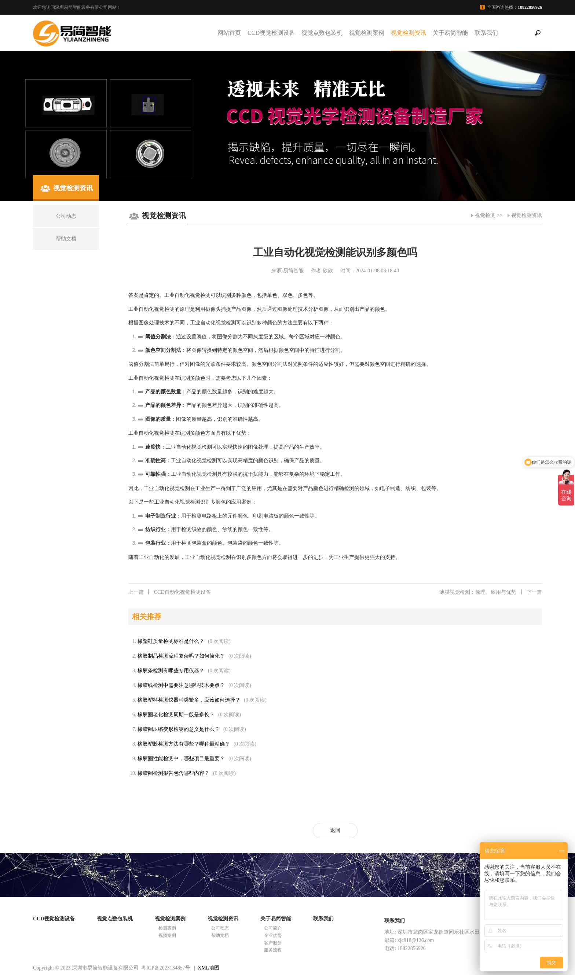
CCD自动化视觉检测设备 (169, 592)
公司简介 (273, 928)
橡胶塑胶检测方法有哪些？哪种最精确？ (184, 744)
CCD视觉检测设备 (271, 33)
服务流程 (273, 950)
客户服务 (273, 942)
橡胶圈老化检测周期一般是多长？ (176, 714)
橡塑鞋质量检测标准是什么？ (171, 641)
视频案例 (167, 935)
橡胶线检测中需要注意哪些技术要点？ (181, 685)
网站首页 (229, 33)
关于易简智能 (450, 33)
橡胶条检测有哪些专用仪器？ (171, 670)
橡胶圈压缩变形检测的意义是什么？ (179, 729)
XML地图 (208, 968)
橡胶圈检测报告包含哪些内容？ (173, 773)
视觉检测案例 (366, 33)
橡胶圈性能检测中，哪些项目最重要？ (181, 758)
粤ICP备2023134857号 (165, 968)
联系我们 (486, 33)
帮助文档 (220, 935)
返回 (335, 830)
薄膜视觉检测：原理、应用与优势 (490, 592)
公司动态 (220, 928)
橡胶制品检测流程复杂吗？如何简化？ (181, 656)
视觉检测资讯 (408, 33)
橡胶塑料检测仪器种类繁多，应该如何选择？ (189, 700)
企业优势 (273, 935)
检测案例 (167, 928)
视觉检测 (485, 215)
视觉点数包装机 (322, 33)
